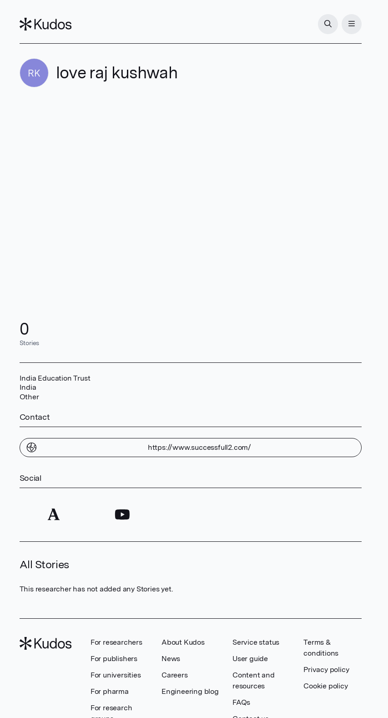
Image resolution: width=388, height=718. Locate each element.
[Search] (328, 24)
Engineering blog (190, 691)
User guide (250, 658)
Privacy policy (326, 669)
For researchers (116, 642)
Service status (255, 642)
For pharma (110, 691)
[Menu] (352, 24)
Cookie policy (325, 686)
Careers (174, 675)
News (170, 658)
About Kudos (183, 642)
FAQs (241, 702)
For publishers (114, 658)
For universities (116, 675)
